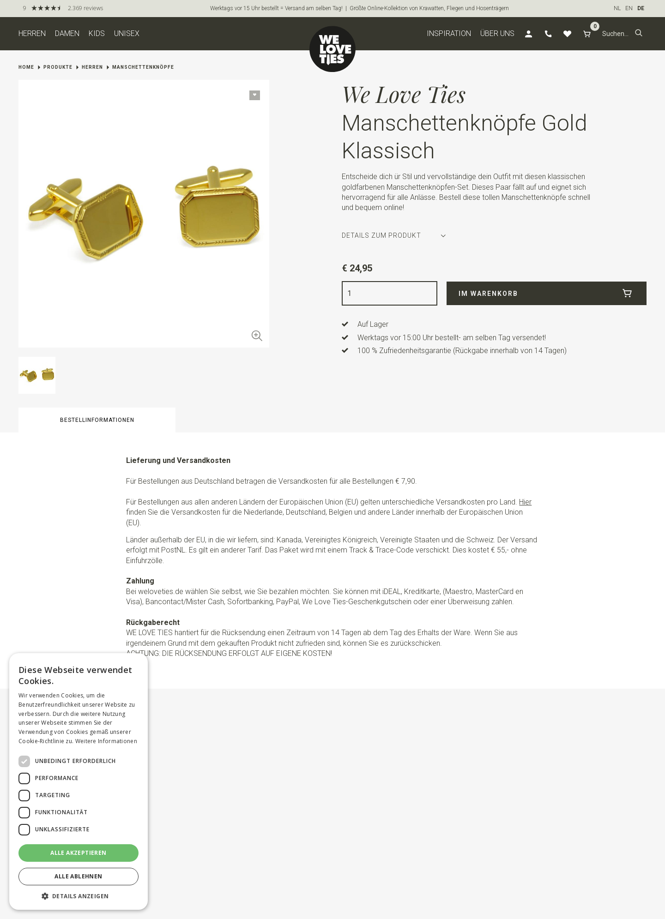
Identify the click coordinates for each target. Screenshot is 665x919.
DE (640, 8)
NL (617, 8)
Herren (32, 33)
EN (629, 8)
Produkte (58, 67)
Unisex (126, 33)
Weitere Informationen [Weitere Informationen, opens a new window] (106, 741)
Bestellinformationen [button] (97, 420)
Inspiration (449, 33)
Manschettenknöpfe (143, 67)
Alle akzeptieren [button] (78, 853)
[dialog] (78, 781)
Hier (525, 502)
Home (26, 67)
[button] (639, 33)
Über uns (497, 33)
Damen (67, 33)
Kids (97, 33)
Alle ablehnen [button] (78, 876)
